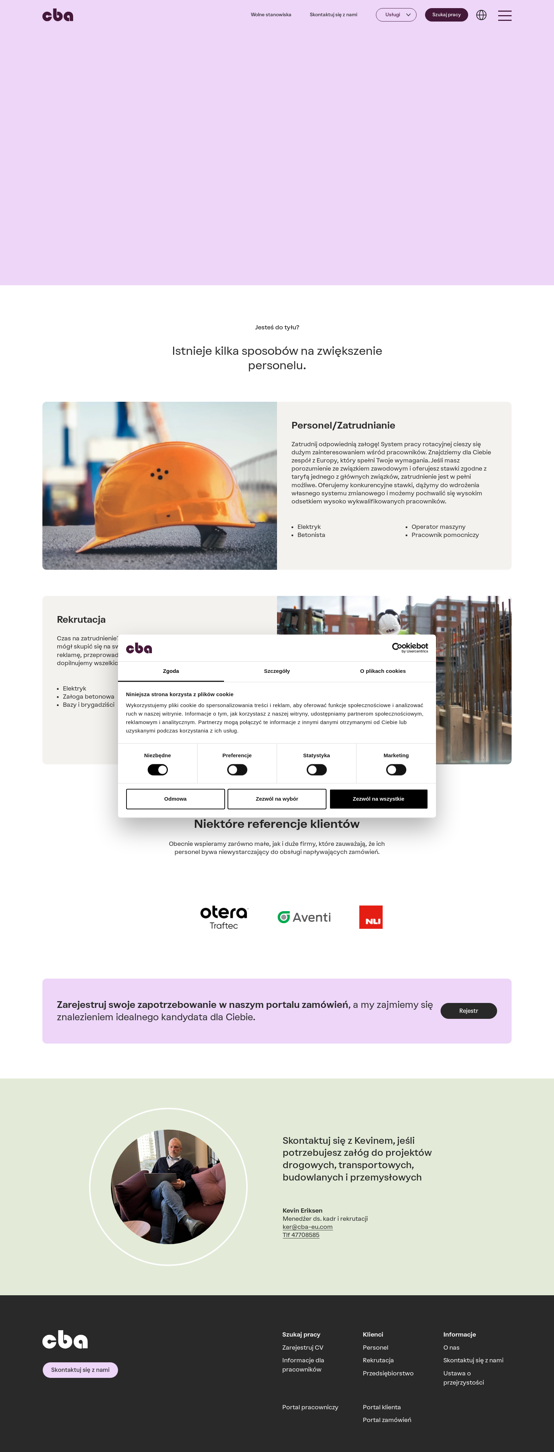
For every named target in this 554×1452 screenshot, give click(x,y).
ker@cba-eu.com (308, 1226)
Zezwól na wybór (277, 799)
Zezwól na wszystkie (379, 799)
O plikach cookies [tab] (383, 671)
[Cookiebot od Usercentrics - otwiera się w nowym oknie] (397, 648)
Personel (375, 1347)
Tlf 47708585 (301, 1234)
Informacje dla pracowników (303, 1365)
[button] (505, 15)
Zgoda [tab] (171, 671)
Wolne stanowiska (271, 14)
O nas (451, 1347)
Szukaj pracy (446, 14)
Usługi (392, 14)
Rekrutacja (378, 1360)
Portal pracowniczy (310, 1407)
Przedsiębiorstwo (388, 1373)
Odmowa (175, 799)
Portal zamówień (387, 1419)
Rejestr (468, 1011)
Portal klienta (382, 1407)
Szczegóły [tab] (277, 671)
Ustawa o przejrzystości (463, 1378)
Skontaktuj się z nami (333, 14)
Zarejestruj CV (302, 1347)
